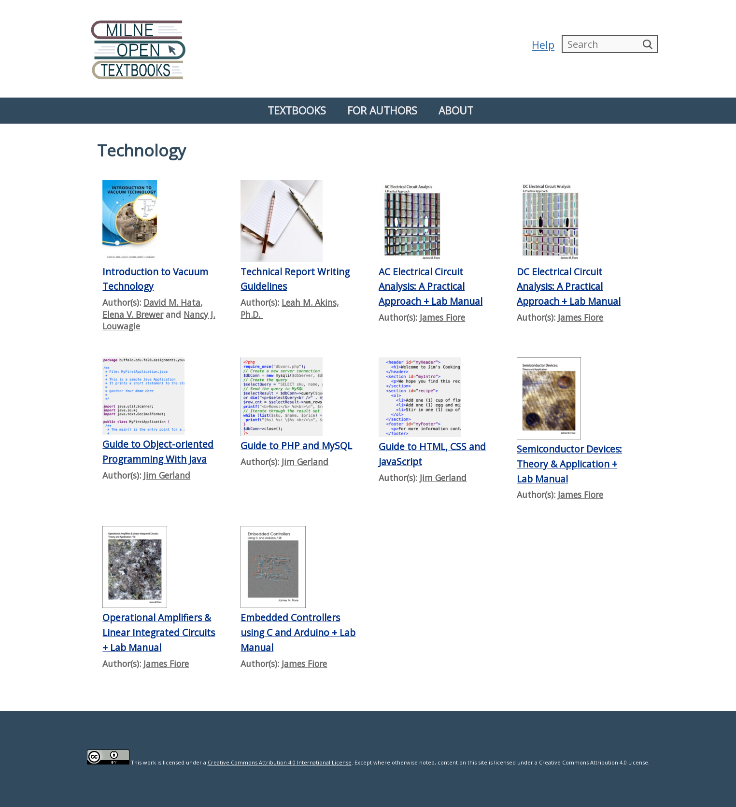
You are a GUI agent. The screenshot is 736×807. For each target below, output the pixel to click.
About (456, 110)
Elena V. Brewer (132, 314)
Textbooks (297, 110)
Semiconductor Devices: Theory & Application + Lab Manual (569, 463)
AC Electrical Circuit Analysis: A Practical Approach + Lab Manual (430, 286)
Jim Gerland (166, 475)
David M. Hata (171, 302)
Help (542, 45)
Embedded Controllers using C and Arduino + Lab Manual (298, 632)
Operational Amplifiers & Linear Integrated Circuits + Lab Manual (158, 632)
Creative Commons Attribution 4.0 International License (280, 762)
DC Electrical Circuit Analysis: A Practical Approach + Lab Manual (569, 286)
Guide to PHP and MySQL (296, 445)
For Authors (382, 110)
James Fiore (442, 317)
